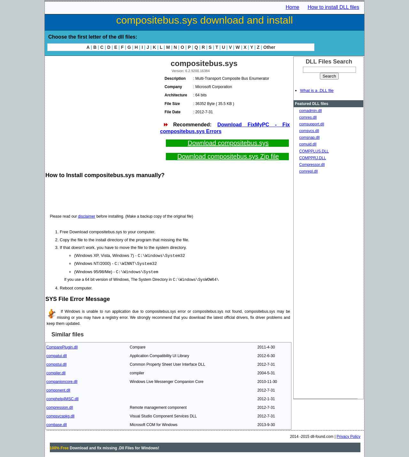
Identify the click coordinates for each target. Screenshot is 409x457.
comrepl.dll (308, 171)
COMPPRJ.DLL (312, 158)
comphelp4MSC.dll (62, 398)
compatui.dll (56, 355)
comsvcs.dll (309, 131)
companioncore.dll (61, 380)
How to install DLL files (333, 7)
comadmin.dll (310, 111)
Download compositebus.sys (228, 142)
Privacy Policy (348, 435)
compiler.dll (56, 372)
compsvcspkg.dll (60, 415)
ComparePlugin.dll (62, 346)
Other (269, 47)
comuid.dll (307, 144)
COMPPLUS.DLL (314, 151)
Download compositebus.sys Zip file (228, 156)
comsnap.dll (309, 137)
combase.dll (56, 424)
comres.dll (308, 117)
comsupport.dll (311, 124)
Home (292, 7)
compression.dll (59, 406)
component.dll (58, 389)
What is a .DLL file (317, 90)
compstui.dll (56, 363)
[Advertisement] (102, 102)
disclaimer (86, 216)
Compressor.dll (312, 164)
